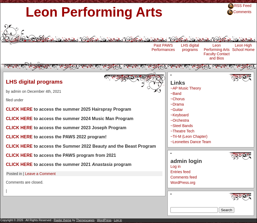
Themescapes (85, 220)
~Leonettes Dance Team (190, 142)
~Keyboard (179, 115)
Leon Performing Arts (94, 12)
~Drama (177, 104)
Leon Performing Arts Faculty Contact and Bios (216, 51)
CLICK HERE (19, 109)
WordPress (104, 220)
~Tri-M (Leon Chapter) (188, 136)
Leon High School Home (243, 47)
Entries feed (180, 172)
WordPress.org (182, 182)
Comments (242, 12)
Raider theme (62, 220)
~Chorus (177, 99)
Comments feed (183, 177)
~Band (175, 93)
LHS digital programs (190, 47)
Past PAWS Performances (163, 47)
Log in (175, 166)
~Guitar (176, 109)
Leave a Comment (40, 174)
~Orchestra (179, 120)
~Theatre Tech (182, 131)
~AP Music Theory (185, 88)
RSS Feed (242, 5)
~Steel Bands (181, 126)
